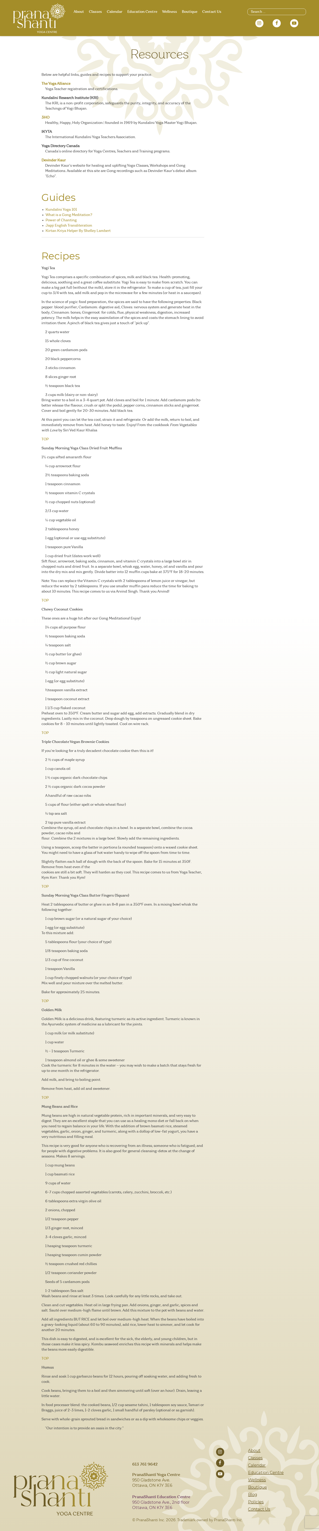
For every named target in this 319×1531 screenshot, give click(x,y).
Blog (252, 1494)
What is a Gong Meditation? (69, 215)
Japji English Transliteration (69, 225)
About (79, 12)
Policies (256, 1501)
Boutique (189, 12)
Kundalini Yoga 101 (61, 210)
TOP (45, 439)
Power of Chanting (61, 220)
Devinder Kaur (54, 160)
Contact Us (211, 12)
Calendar (114, 12)
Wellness (169, 12)
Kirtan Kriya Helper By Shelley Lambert (78, 231)
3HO (45, 117)
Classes (95, 12)
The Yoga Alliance (56, 84)
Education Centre (142, 12)
